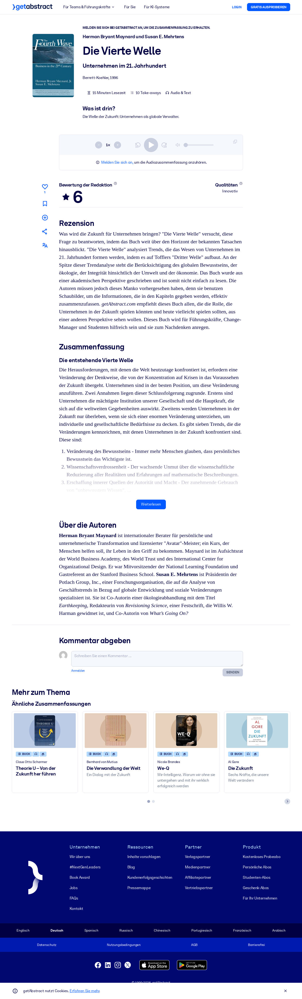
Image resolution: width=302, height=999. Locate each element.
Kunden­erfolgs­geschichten (149, 877)
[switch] (151, 145)
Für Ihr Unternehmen (260, 898)
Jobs (73, 888)
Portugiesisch (201, 930)
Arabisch (278, 930)
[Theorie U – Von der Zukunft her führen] (45, 730)
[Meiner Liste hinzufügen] (45, 217)
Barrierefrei (256, 945)
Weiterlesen (151, 504)
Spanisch (91, 930)
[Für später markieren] (45, 203)
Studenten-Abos (256, 877)
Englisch (23, 930)
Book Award (80, 877)
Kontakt (76, 908)
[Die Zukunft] (257, 730)
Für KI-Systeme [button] (156, 7)
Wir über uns (80, 856)
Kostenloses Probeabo (261, 856)
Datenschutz (47, 945)
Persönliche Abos (257, 867)
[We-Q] (186, 730)
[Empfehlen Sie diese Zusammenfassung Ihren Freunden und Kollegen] (45, 231)
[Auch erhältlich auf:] (45, 245)
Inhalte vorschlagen (143, 856)
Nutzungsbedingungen (124, 945)
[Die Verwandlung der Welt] (116, 730)
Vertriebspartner (199, 888)
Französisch (242, 930)
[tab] (148, 801)
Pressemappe (139, 888)
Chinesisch (162, 930)
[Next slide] (287, 801)
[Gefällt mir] (45, 188)
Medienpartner (197, 867)
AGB (194, 945)
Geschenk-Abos (256, 888)
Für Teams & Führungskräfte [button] (89, 7)
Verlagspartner (197, 856)
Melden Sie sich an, (117, 162)
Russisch (126, 930)
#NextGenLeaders (85, 867)
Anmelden (78, 670)
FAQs (74, 898)
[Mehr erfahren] (115, 183)
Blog (131, 867)
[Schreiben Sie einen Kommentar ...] (157, 658)
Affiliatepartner (198, 877)
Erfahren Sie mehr (84, 991)
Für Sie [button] (129, 7)
